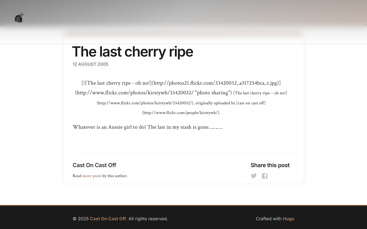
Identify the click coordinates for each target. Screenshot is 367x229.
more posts (92, 176)
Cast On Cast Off (94, 165)
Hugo (288, 219)
